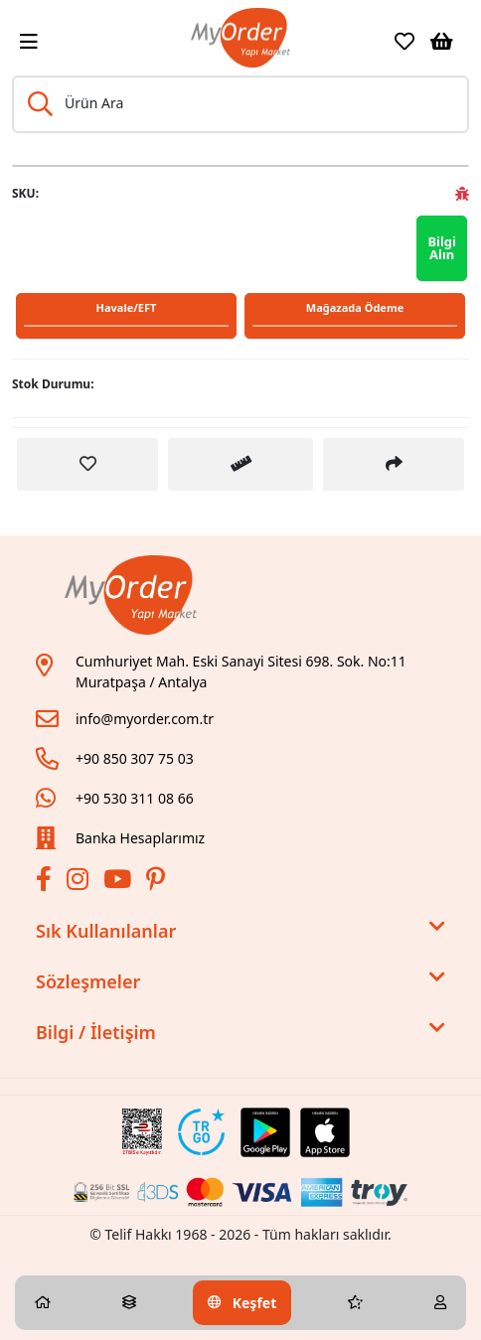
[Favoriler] (404, 42)
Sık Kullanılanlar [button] (240, 931)
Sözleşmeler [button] (240, 981)
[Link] (240, 38)
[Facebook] (46, 882)
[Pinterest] (158, 882)
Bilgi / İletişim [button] (240, 1032)
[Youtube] (119, 882)
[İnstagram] (80, 882)
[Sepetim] (441, 42)
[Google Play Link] (265, 1132)
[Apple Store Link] (325, 1132)
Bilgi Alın (441, 247)
